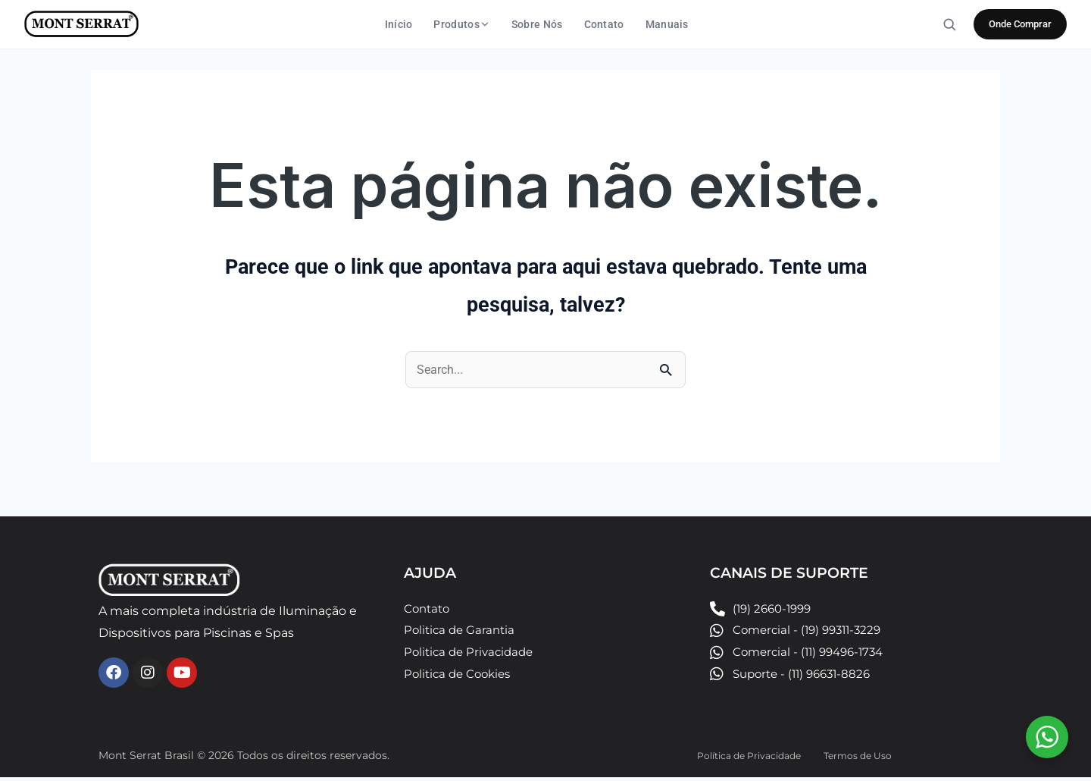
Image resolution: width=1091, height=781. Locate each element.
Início (399, 24)
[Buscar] (949, 24)
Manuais (667, 24)
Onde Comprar (1020, 24)
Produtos (461, 24)
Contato (604, 24)
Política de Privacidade (740, 758)
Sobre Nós (537, 24)
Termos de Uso (863, 758)
